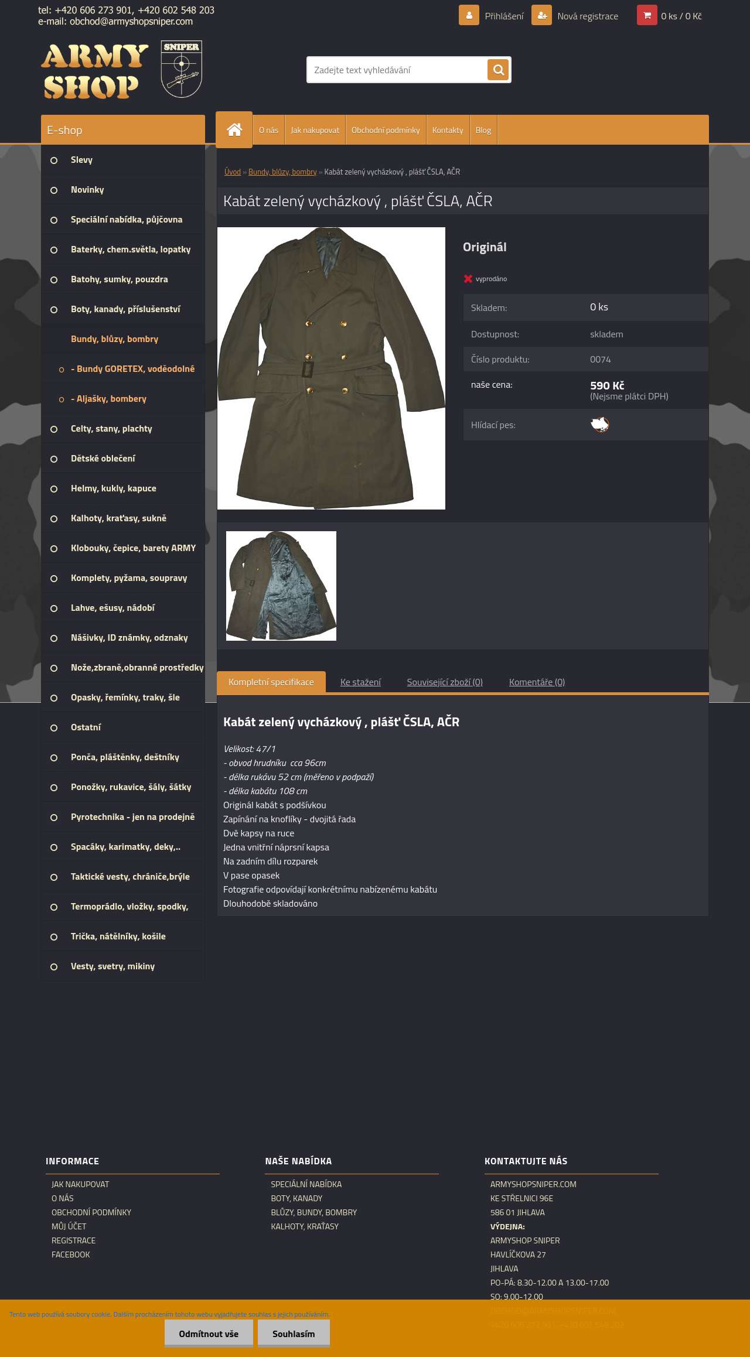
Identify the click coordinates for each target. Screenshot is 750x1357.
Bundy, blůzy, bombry (282, 171)
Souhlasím (293, 1334)
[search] (498, 70)
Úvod (232, 171)
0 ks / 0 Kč (681, 16)
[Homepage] (239, 130)
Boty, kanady (296, 1198)
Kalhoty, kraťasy (305, 1226)
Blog (483, 130)
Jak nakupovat (315, 130)
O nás (268, 130)
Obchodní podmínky (386, 130)
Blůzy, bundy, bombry (314, 1212)
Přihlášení (504, 16)
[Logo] (121, 69)
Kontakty (447, 130)
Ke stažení (360, 682)
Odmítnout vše (209, 1334)
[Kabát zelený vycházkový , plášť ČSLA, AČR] (331, 232)
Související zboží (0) (445, 682)
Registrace (74, 1240)
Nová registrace (587, 16)
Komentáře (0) (537, 682)
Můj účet (69, 1226)
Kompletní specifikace (271, 682)
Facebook (71, 1254)
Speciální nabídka (306, 1184)
